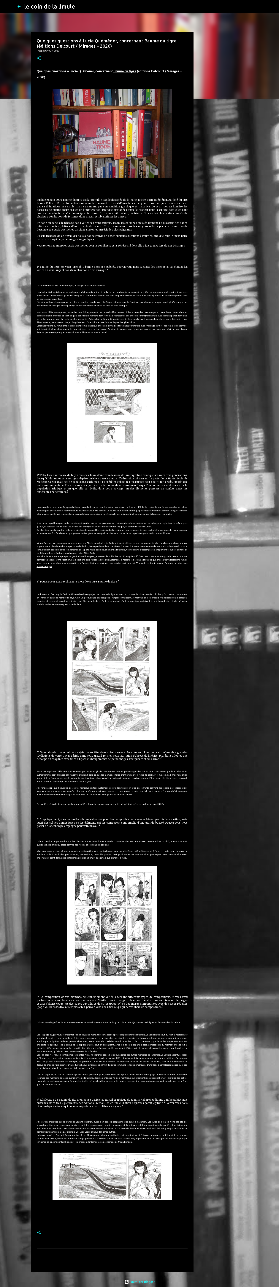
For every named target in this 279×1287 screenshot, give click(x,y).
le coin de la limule (49, 6)
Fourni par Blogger (139, 1281)
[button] (39, 58)
